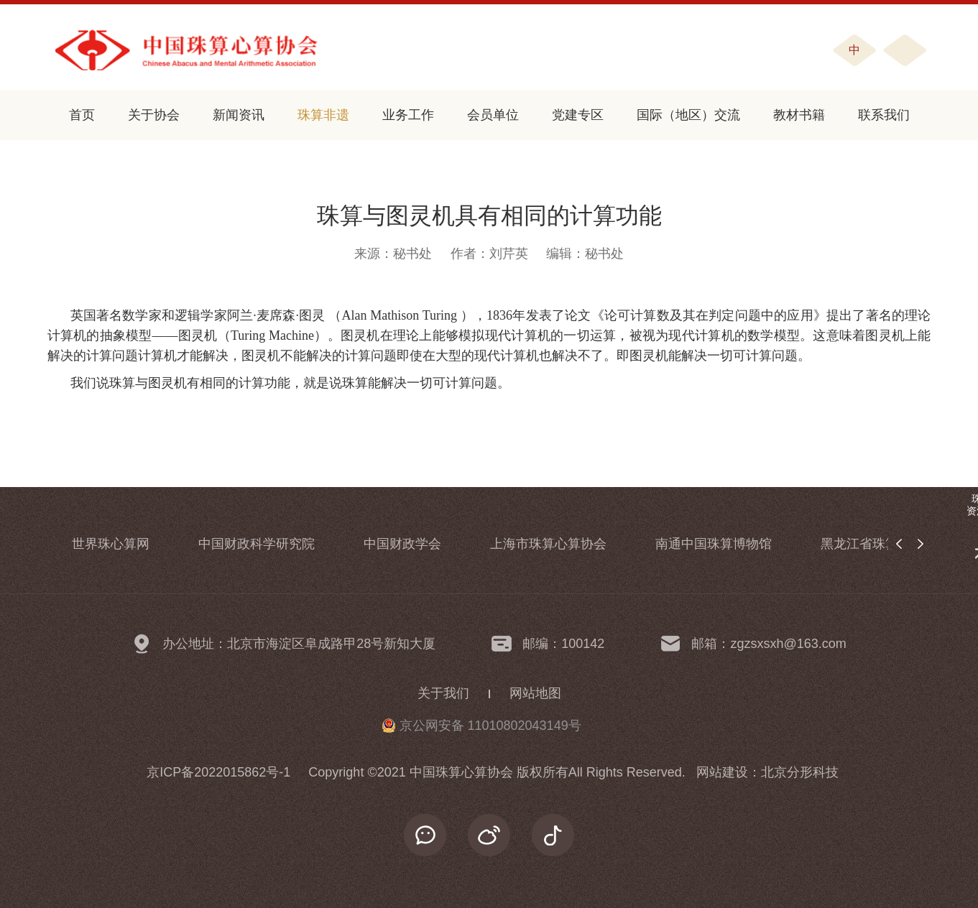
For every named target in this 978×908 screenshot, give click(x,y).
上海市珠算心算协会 (548, 544)
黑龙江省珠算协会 (872, 544)
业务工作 (408, 115)
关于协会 (154, 115)
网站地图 (535, 693)
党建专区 (578, 115)
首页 (82, 115)
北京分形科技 (800, 772)
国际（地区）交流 (688, 115)
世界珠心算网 (110, 544)
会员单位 (493, 115)
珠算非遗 (323, 115)
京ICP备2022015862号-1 (218, 772)
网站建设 (722, 772)
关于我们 (443, 693)
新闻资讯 (238, 115)
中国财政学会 (402, 544)
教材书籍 (799, 115)
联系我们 (884, 115)
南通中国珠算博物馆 (713, 544)
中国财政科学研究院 (256, 544)
